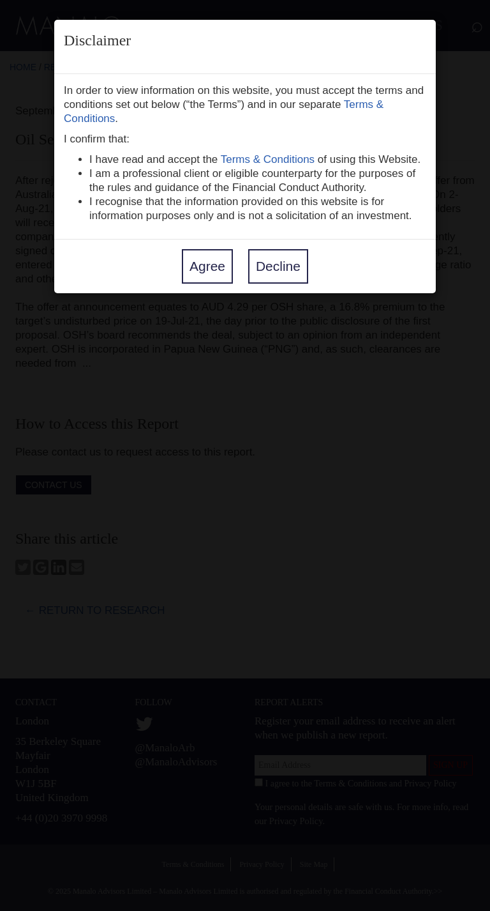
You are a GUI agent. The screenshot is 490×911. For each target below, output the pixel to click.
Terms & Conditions (268, 159)
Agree (207, 266)
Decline (278, 266)
